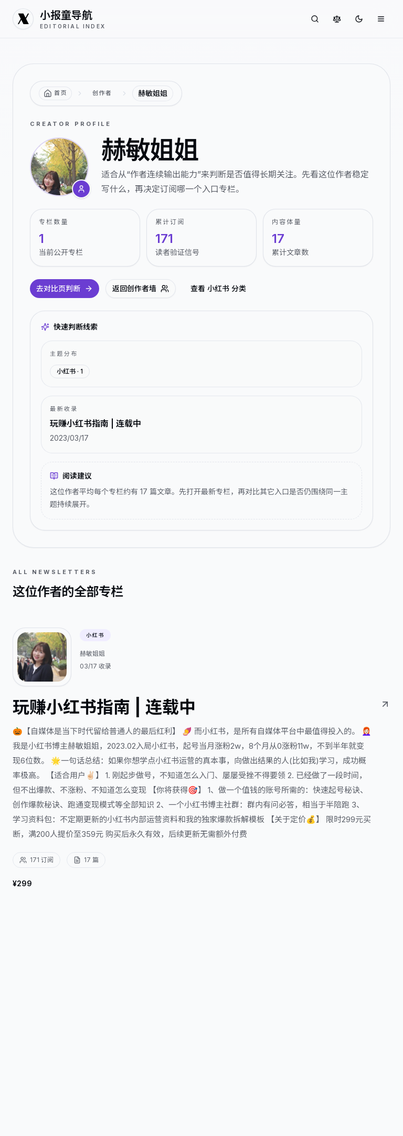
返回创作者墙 (140, 288)
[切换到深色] (358, 18)
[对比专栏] (336, 18)
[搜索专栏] (314, 18)
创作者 (102, 93)
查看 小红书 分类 (218, 288)
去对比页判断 (64, 288)
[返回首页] (55, 93)
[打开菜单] (381, 18)
